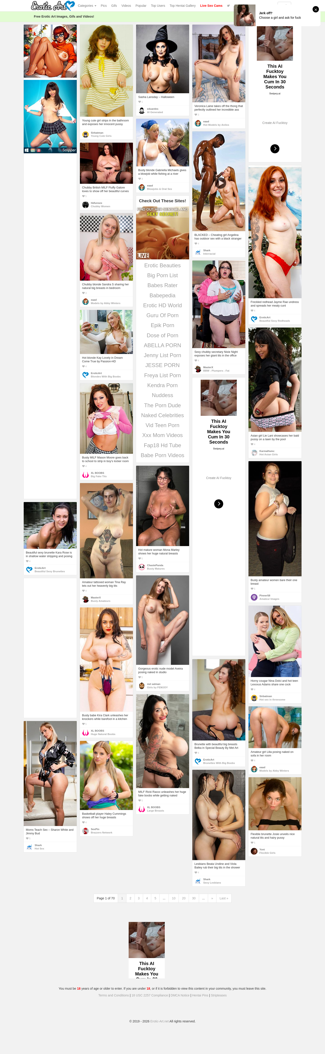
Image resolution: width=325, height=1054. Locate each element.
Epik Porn (162, 325)
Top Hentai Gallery (183, 5)
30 (194, 898)
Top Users (158, 5)
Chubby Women (100, 206)
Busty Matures (156, 568)
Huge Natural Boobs (103, 734)
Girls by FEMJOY (157, 687)
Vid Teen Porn (162, 425)
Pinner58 (265, 595)
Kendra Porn (162, 385)
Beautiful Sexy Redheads (275, 320)
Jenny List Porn (162, 355)
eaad (206, 121)
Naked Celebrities (162, 415)
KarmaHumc (267, 451)
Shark (206, 250)
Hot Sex (39, 848)
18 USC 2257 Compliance (150, 995)
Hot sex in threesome (273, 699)
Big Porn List (162, 275)
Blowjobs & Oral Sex (159, 189)
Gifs (114, 5)
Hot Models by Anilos (216, 124)
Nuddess (162, 395)
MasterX (208, 367)
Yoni (262, 849)
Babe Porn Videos (162, 455)
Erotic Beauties (162, 265)
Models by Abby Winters (106, 303)
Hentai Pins (200, 995)
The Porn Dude (162, 405)
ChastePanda (155, 565)
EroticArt (265, 317)
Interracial (209, 253)
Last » (224, 898)
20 (184, 898)
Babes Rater (162, 285)
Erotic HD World (162, 305)
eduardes (152, 108)
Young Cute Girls (101, 136)
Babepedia (163, 295)
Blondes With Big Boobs (106, 376)
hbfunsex (96, 203)
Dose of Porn (162, 335)
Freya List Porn (162, 375)
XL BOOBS (97, 473)
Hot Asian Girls (269, 454)
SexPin (95, 829)
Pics (104, 5)
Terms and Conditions (113, 995)
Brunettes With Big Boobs (219, 763)
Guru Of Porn (162, 315)
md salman (153, 684)
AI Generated (155, 112)
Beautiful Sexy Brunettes (50, 571)
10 (174, 898)
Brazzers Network (101, 832)
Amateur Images (269, 599)
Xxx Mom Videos (162, 435)
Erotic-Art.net (159, 1021)
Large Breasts (155, 810)
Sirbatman (97, 132)
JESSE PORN (162, 365)
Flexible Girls (268, 853)
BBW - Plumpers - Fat (216, 370)
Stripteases (219, 995)
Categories (87, 5)
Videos (126, 5)
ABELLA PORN (162, 345)
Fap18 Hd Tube (162, 445)
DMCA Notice (180, 995)
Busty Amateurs (100, 601)
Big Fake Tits (99, 476)
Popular (141, 5)
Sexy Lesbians (212, 882)
